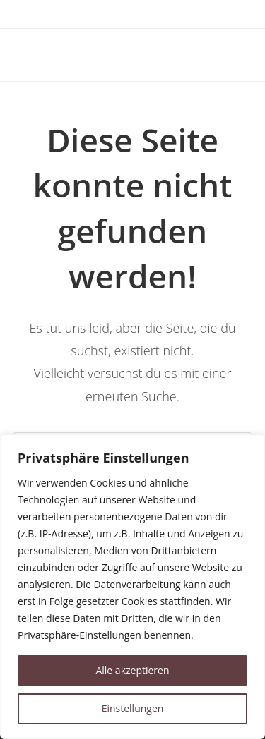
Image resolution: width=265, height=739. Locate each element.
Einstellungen (133, 708)
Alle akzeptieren (132, 670)
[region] (132, 586)
